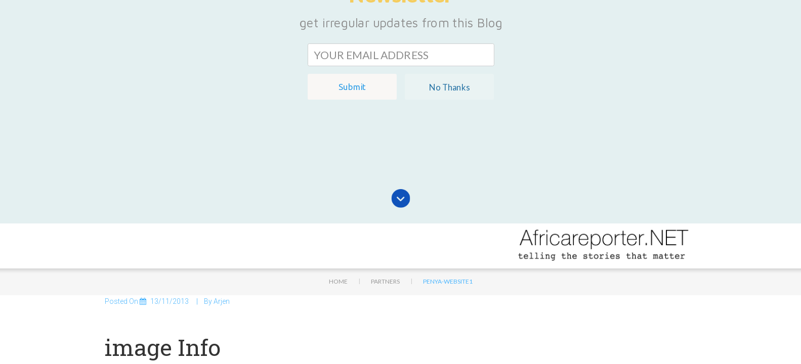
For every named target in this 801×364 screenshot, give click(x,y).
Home (338, 189)
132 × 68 (164, 289)
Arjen (222, 209)
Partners (385, 189)
